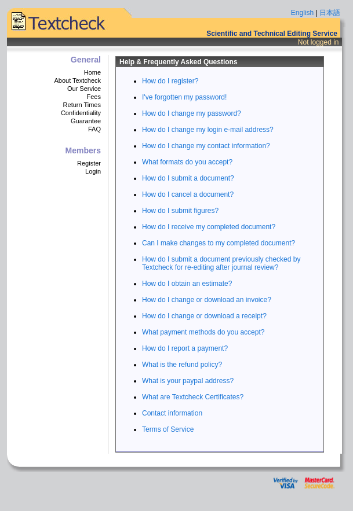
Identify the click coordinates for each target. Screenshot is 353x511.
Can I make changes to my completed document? (218, 243)
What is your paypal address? (188, 381)
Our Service (84, 88)
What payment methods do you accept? (203, 332)
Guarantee (86, 120)
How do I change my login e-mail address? (208, 130)
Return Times (82, 104)
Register (89, 163)
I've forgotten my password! (184, 97)
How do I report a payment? (185, 348)
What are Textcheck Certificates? (192, 397)
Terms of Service (168, 429)
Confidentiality (81, 112)
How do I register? (170, 81)
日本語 (329, 13)
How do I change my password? (191, 113)
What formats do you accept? (187, 162)
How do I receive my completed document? (208, 227)
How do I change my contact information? (206, 146)
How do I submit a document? (188, 178)
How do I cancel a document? (188, 194)
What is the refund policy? (182, 365)
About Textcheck (77, 80)
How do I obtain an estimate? (187, 284)
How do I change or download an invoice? (206, 300)
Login (93, 171)
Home (92, 72)
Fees (94, 96)
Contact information (172, 413)
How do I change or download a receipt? (204, 316)
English (302, 13)
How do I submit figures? (180, 211)
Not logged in (318, 42)
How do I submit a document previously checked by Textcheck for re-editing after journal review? (221, 263)
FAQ (94, 129)
